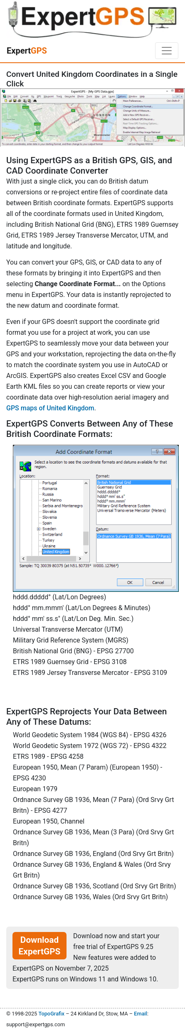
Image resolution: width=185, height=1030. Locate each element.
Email (140, 1013)
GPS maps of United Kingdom (50, 408)
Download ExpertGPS (40, 945)
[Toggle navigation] (166, 50)
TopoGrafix (51, 1013)
